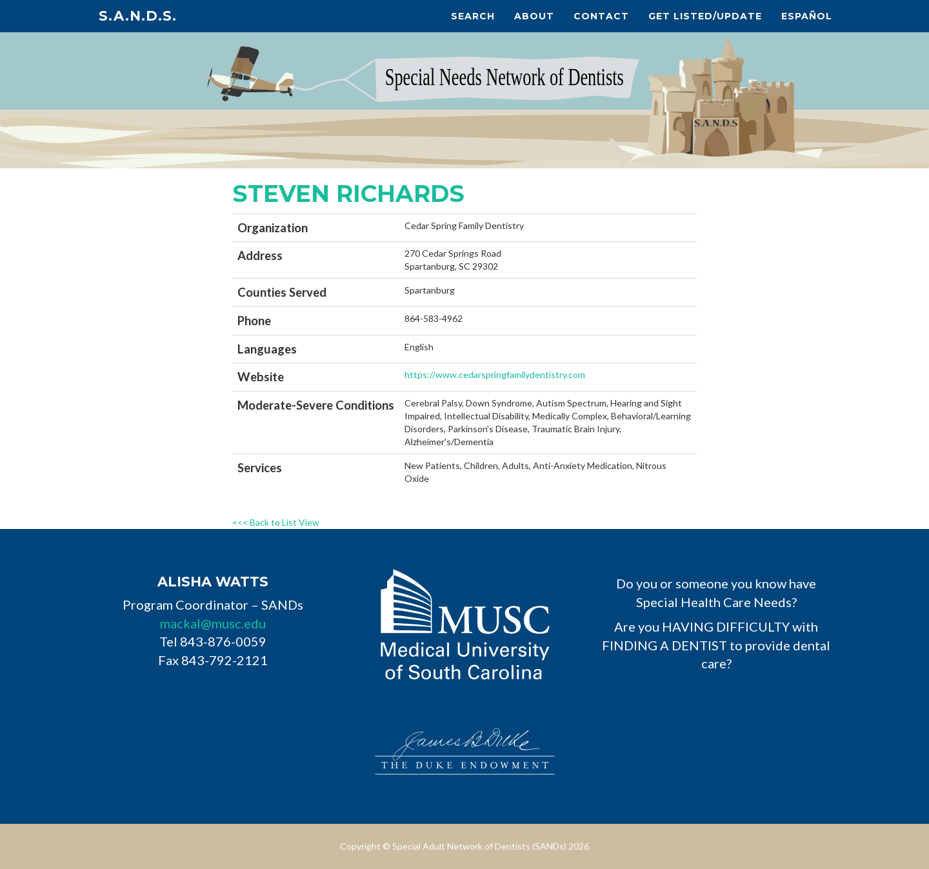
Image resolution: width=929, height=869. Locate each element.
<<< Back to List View (275, 522)
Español (806, 16)
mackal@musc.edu (213, 623)
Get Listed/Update (705, 16)
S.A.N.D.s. (138, 16)
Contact (601, 16)
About (534, 16)
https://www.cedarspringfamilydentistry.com (495, 374)
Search (473, 16)
